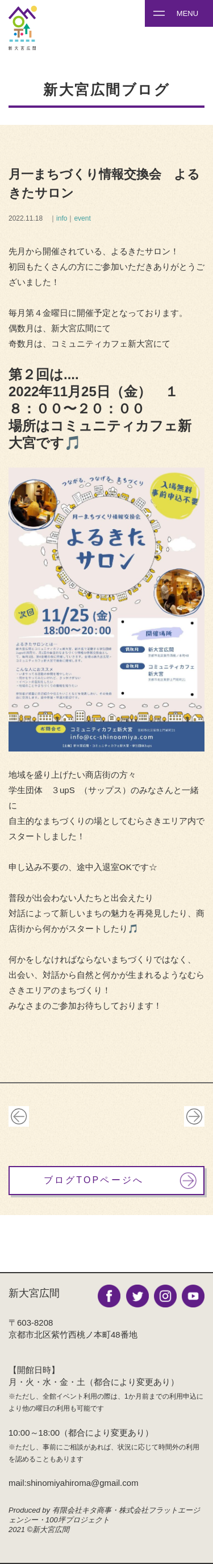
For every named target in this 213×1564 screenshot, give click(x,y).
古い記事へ (19, 1116)
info (61, 218)
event (82, 218)
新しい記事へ (194, 1116)
